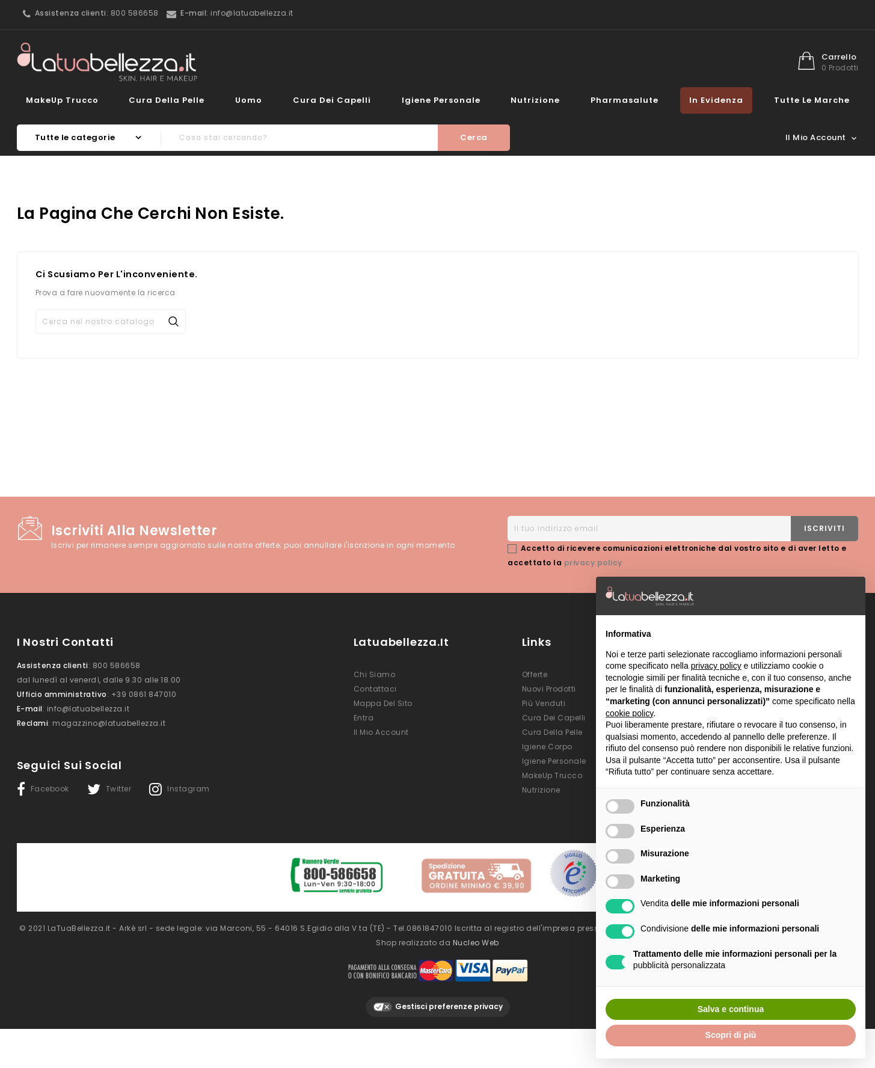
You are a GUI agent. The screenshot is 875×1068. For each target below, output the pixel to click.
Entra (364, 718)
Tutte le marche (812, 100)
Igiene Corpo (547, 746)
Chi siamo (375, 674)
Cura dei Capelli (332, 100)
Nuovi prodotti (549, 689)
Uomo (248, 100)
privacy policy (593, 562)
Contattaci (375, 689)
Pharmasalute (625, 100)
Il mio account (381, 732)
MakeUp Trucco (62, 100)
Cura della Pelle (166, 100)
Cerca (474, 137)
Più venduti (544, 703)
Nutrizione (535, 100)
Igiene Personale (441, 100)
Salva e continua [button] (731, 1009)
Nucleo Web (476, 939)
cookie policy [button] (629, 713)
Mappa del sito (383, 703)
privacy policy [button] (716, 666)
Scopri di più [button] (731, 1035)
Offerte (535, 674)
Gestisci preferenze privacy (438, 1003)
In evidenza (716, 100)
